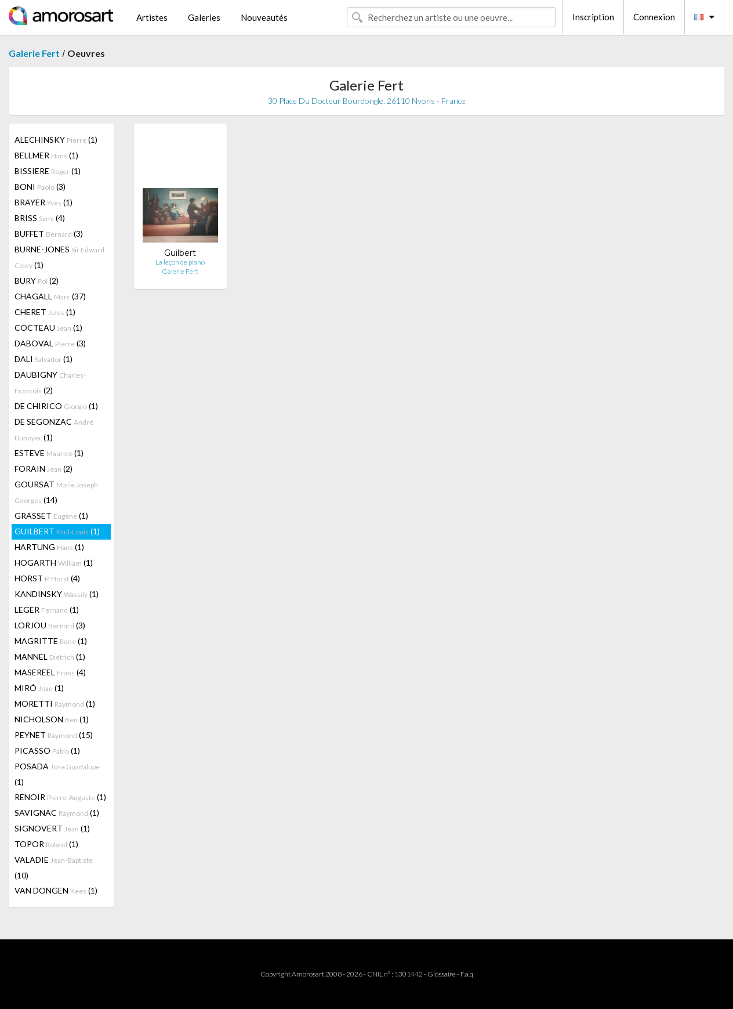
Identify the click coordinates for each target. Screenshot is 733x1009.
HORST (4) (47, 578)
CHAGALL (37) (50, 296)
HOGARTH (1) (53, 562)
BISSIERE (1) (47, 171)
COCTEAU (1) (48, 327)
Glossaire (441, 974)
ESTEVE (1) (49, 453)
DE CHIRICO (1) (56, 406)
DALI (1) (43, 359)
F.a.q (466, 974)
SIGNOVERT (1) (52, 828)
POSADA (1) (57, 774)
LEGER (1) (46, 609)
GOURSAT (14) (56, 492)
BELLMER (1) (46, 155)
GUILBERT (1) (57, 531)
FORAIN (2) (43, 468)
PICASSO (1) (47, 750)
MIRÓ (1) (39, 688)
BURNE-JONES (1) (59, 257)
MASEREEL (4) (50, 672)
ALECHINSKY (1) (55, 139)
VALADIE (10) (53, 867)
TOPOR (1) (46, 844)
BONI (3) (40, 186)
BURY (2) (36, 280)
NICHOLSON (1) (51, 719)
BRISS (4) (39, 218)
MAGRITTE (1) (50, 641)
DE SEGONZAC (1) (53, 429)
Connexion (654, 17)
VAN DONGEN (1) (55, 890)
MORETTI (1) (54, 703)
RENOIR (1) (60, 797)
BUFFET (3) (48, 233)
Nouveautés (264, 17)
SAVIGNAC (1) (56, 813)
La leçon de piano (180, 262)
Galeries (204, 17)
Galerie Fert (34, 53)
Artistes (152, 17)
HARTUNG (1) (49, 547)
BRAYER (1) (43, 202)
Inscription (593, 17)
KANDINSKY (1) (56, 594)
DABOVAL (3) (50, 343)
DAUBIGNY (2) (50, 382)
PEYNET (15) (53, 735)
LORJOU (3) (49, 625)
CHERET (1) (44, 312)
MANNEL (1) (49, 656)
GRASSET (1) (51, 515)
